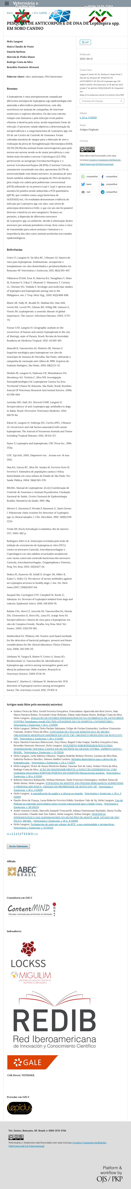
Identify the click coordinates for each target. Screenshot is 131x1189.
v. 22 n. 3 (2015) (39, 12)
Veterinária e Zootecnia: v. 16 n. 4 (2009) (55, 820)
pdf (87, 42)
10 (29, 833)
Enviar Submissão (18, 846)
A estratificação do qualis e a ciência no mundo (57, 793)
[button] (89, 177)
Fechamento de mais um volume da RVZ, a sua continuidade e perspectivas (72, 824)
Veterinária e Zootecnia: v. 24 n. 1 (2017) (53, 762)
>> (36, 833)
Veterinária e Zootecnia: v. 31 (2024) (44, 752)
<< (8, 833)
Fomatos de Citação (92, 101)
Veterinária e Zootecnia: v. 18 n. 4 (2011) (41, 738)
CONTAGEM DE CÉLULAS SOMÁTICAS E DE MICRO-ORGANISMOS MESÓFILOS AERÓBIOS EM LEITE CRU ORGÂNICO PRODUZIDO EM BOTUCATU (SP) (68, 735)
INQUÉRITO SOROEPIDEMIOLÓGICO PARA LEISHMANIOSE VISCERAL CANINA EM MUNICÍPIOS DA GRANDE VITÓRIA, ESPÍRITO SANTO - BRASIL (68, 749)
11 (32, 833)
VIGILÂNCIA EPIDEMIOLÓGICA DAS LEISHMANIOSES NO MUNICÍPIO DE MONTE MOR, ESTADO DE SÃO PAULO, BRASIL (66, 817)
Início (10, 12)
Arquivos (22, 12)
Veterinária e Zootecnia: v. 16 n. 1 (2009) (36, 724)
